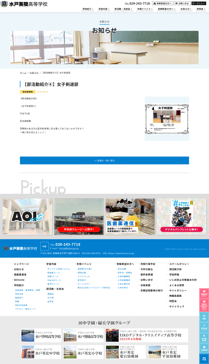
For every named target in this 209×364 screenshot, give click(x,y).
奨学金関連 (147, 274)
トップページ (21, 264)
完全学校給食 (21, 305)
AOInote (19, 279)
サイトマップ (176, 306)
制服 (17, 301)
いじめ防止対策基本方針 (183, 279)
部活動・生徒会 (55, 288)
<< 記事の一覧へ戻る (104, 160)
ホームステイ (84, 283)
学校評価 (174, 274)
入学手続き (123, 287)
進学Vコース (53, 283)
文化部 (50, 297)
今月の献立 (147, 269)
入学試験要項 (124, 280)
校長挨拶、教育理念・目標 (27, 290)
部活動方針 (175, 269)
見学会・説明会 (125, 272)
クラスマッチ (84, 276)
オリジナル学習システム (58, 268)
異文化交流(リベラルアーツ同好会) (94, 287)
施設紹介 (19, 297)
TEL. (137, 3)
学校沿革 (19, 293)
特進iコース (52, 276)
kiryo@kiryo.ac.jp (68, 248)
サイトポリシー (178, 290)
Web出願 (122, 268)
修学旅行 (82, 280)
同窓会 (173, 301)
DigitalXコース (54, 280)
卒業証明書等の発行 (152, 290)
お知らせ (34, 72)
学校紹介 (19, 285)
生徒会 (50, 301)
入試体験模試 (124, 276)
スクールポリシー (179, 264)
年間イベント (84, 264)
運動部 (50, 293)
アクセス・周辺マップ (25, 308)
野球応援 (82, 272)
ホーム (23, 72)
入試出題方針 (124, 283)
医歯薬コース (53, 272)
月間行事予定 (148, 264)
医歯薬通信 (20, 274)
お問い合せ (184, 3)
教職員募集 (175, 295)
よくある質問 (176, 285)
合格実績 (146, 285)
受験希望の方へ (164, 3)
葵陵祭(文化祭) (85, 268)
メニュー (200, 3)
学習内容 (51, 264)
